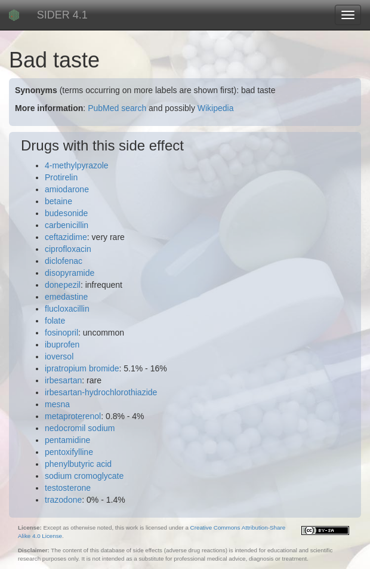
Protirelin (61, 177)
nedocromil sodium (80, 428)
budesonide (66, 213)
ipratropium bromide (82, 368)
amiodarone (67, 189)
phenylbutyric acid (78, 464)
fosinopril (61, 332)
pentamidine (67, 440)
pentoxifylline (69, 452)
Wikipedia (216, 108)
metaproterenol (73, 416)
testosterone (68, 488)
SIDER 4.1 (62, 15)
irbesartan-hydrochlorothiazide (101, 392)
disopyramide (69, 273)
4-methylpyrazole (77, 165)
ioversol (59, 356)
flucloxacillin (67, 308)
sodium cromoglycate (84, 476)
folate (55, 320)
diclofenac (63, 261)
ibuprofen (62, 344)
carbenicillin (66, 225)
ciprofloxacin (68, 249)
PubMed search (117, 108)
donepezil (63, 285)
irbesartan (63, 380)
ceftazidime (66, 237)
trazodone (63, 500)
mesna (57, 404)
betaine (58, 201)
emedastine (66, 297)
